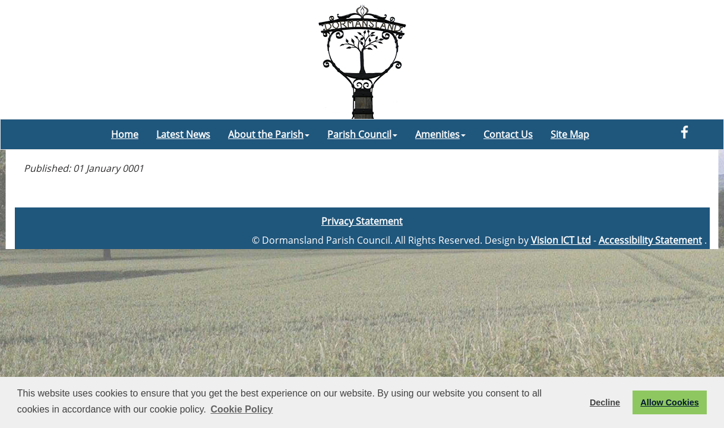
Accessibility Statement (650, 240)
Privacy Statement (362, 221)
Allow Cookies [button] (669, 402)
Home (124, 134)
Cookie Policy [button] (242, 409)
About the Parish (268, 134)
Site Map (570, 134)
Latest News (183, 134)
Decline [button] (605, 402)
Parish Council (362, 134)
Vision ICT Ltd (561, 240)
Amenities (440, 134)
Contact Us (508, 134)
